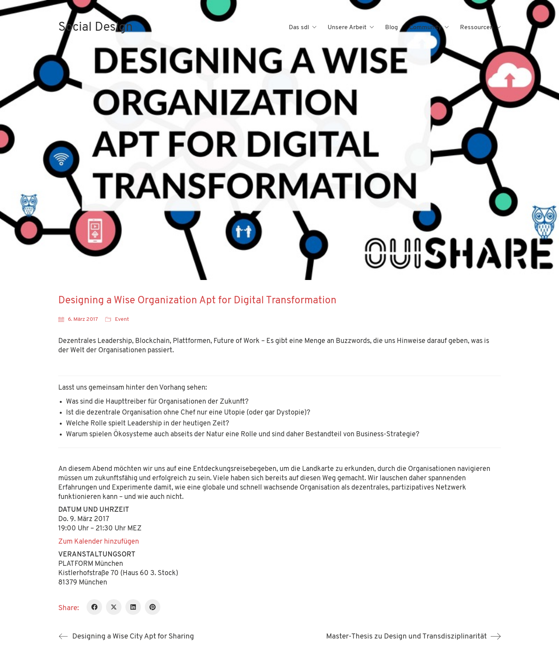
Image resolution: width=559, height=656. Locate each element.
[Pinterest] (152, 607)
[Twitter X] (114, 607)
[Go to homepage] (95, 27)
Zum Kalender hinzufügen (98, 542)
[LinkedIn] (133, 607)
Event (122, 319)
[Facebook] (94, 607)
